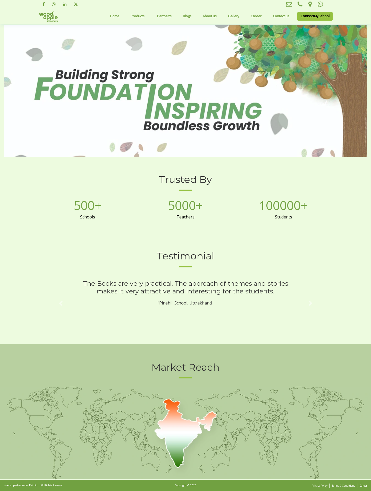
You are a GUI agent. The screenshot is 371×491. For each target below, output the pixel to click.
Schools (87, 217)
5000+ (185, 205)
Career (256, 16)
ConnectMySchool (315, 16)
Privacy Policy (319, 485)
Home (114, 16)
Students (283, 217)
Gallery (233, 16)
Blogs (187, 16)
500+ (88, 205)
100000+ (283, 205)
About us (210, 16)
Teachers (185, 217)
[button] (61, 303)
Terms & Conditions (343, 485)
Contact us (281, 16)
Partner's (164, 16)
